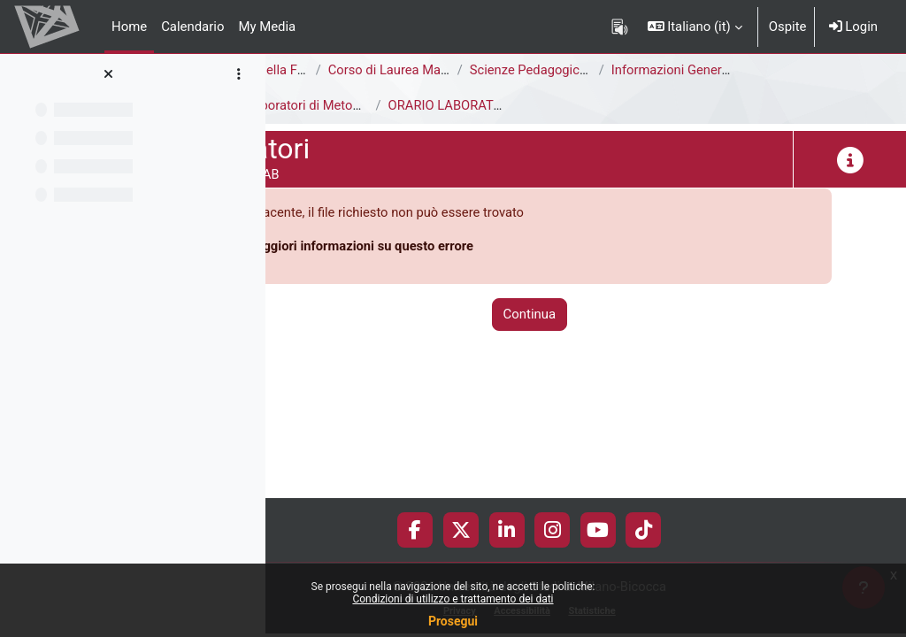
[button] (695, 26)
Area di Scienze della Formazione (376, 70)
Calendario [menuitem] (192, 27)
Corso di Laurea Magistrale (519, 70)
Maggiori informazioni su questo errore (473, 246)
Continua (585, 315)
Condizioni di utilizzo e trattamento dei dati (452, 599)
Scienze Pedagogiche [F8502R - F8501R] (700, 70)
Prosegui (453, 621)
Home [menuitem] (129, 27)
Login (853, 27)
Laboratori (310, 105)
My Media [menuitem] (267, 27)
